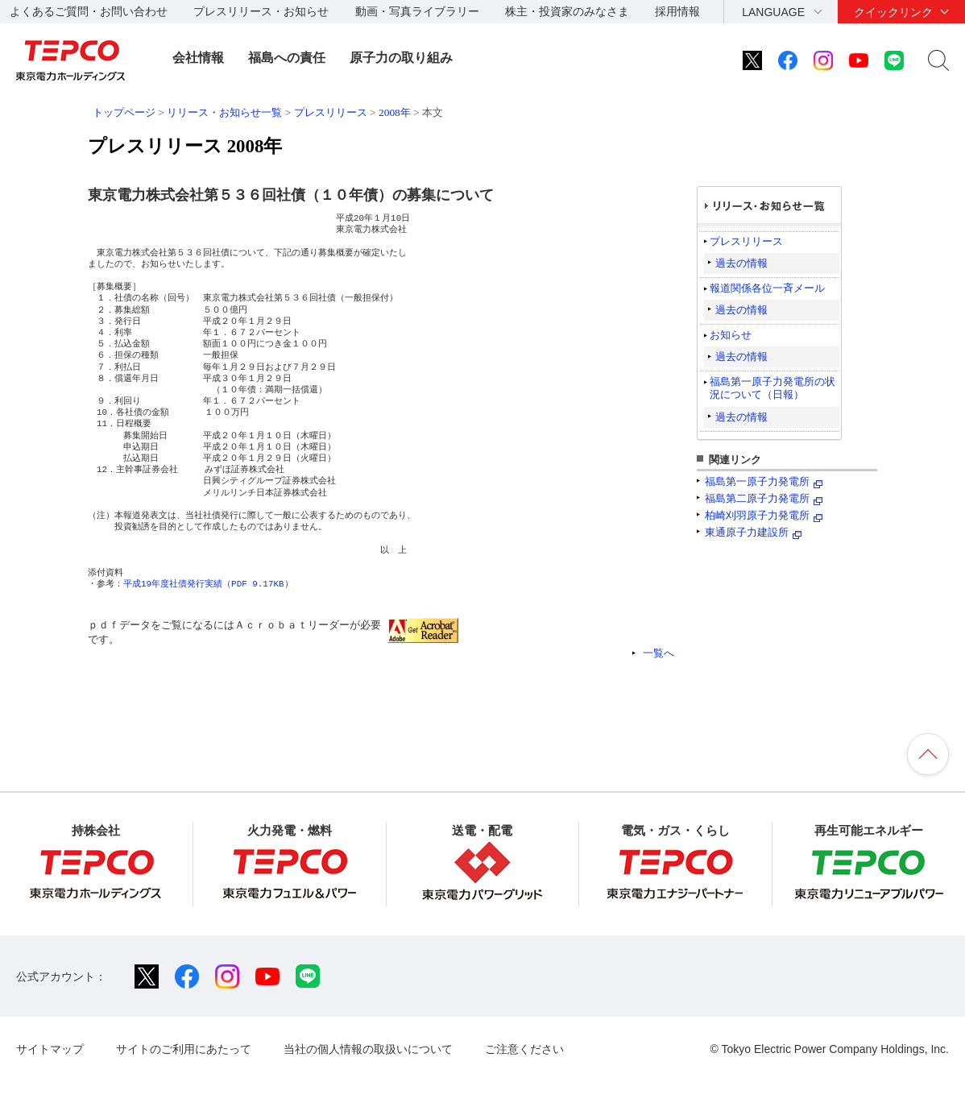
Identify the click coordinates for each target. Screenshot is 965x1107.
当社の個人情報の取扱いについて (368, 1049)
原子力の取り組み (401, 57)
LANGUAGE (773, 12)
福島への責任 (286, 57)
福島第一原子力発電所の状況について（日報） (772, 387)
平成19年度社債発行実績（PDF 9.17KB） (208, 584)
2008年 (395, 112)
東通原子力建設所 (747, 532)
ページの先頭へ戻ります (928, 754)
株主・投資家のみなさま (567, 11)
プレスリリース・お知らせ (261, 11)
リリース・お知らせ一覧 (224, 112)
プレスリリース (330, 112)
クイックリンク (893, 12)
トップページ (124, 112)
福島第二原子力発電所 (757, 498)
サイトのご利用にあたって (183, 1049)
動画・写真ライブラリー (417, 11)
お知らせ (731, 335)
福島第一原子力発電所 (757, 481)
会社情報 (198, 57)
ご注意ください (524, 1049)
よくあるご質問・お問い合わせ (89, 11)
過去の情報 (741, 263)
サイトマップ (50, 1049)
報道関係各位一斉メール (767, 288)
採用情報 (677, 11)
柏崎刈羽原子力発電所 (757, 515)
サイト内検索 (938, 60)
